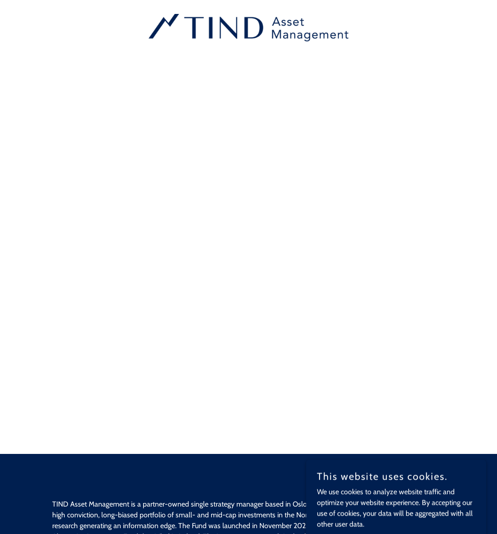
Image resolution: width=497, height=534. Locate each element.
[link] (248, 26)
